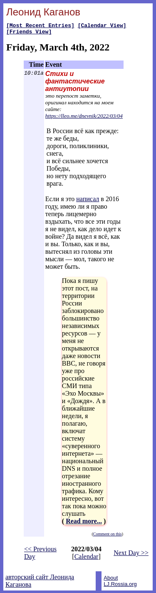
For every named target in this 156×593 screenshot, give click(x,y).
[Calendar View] (102, 26)
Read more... (84, 523)
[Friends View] (29, 34)
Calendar (86, 559)
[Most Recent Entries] (40, 26)
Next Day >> (131, 555)
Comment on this (107, 536)
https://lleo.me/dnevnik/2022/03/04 (84, 118)
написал (87, 201)
